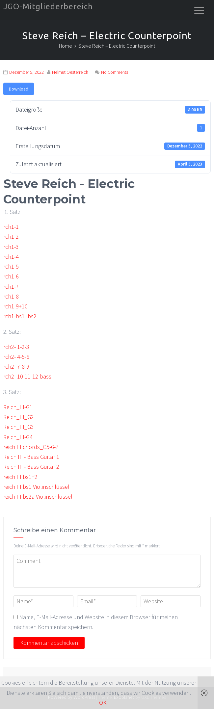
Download (18, 89)
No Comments (114, 72)
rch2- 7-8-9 (16, 366)
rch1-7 (11, 286)
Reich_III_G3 (18, 427)
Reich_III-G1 (18, 407)
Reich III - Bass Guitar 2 (31, 466)
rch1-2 (11, 236)
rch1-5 (11, 266)
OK (102, 702)
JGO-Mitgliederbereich (48, 6)
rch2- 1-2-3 (16, 347)
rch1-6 (11, 276)
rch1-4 (11, 256)
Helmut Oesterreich (70, 72)
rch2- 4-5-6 (16, 356)
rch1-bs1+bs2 (20, 316)
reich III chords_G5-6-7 (31, 447)
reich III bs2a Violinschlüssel (37, 496)
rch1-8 (11, 296)
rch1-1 (11, 226)
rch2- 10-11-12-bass (27, 376)
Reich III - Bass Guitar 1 (31, 456)
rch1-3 (11, 246)
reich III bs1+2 (20, 477)
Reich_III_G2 (18, 417)
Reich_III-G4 (18, 437)
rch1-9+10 (15, 306)
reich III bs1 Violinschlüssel (36, 486)
